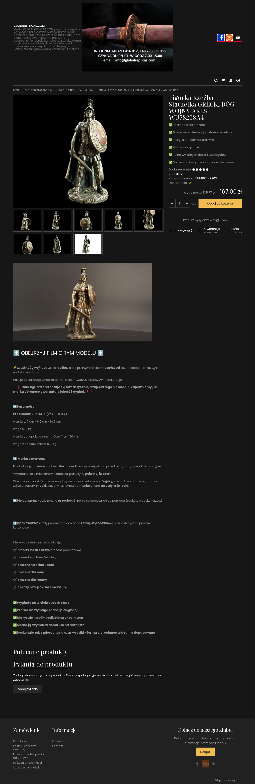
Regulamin (20, 741)
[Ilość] (179, 203)
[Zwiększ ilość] (172, 203)
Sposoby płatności (26, 767)
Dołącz (205, 752)
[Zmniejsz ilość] (186, 203)
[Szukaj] (216, 80)
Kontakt (57, 746)
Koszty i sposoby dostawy (24, 747)
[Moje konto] (231, 80)
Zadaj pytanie (27, 689)
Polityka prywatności (27, 762)
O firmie (57, 741)
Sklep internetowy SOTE (228, 780)
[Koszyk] (223, 80)
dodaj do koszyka (220, 203)
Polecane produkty (40, 652)
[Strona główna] (127, 37)
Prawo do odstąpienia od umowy (28, 756)
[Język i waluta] (238, 80)
